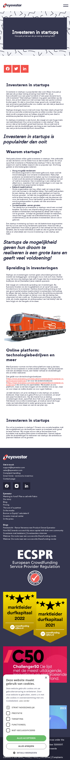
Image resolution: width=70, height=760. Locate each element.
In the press (8, 519)
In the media (8, 510)
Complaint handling (12, 473)
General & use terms (13, 757)
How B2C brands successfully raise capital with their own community (33, 530)
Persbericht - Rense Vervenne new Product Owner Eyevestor (29, 528)
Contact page (9, 479)
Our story (7, 499)
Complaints (57, 757)
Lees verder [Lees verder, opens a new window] (24, 701)
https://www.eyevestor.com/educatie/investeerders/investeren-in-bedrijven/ (35, 384)
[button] (26, 752)
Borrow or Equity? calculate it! (16, 513)
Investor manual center (13, 516)
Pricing (6, 505)
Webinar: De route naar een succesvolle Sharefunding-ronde (29, 536)
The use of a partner (12, 508)
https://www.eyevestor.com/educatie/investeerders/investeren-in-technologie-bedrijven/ (35, 380)
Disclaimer (45, 757)
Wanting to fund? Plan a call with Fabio (20, 496)
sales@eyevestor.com (12, 470)
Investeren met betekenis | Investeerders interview (25, 533)
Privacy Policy (32, 757)
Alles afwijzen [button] (26, 746)
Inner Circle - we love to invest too (18, 476)
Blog (5, 502)
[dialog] (26, 715)
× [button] (46, 678)
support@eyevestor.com (14, 467)
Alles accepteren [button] (26, 738)
